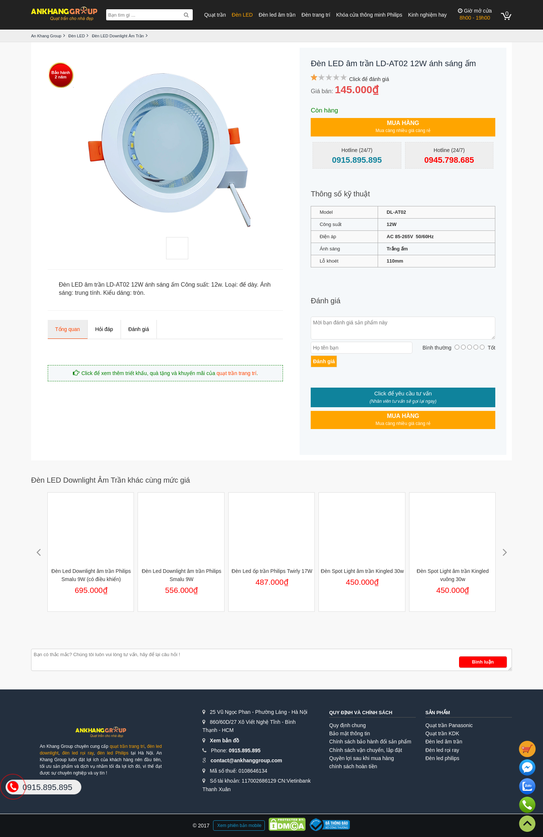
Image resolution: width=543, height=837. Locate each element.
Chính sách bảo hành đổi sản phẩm (370, 742)
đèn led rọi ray (78, 753)
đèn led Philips (112, 753)
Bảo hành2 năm (60, 74)
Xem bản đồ (224, 740)
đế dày (248, 284)
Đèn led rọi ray (442, 750)
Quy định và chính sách (360, 712)
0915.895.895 (245, 750)
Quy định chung (347, 725)
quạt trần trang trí (237, 373)
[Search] (186, 14)
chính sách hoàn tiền (353, 766)
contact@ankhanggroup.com (246, 760)
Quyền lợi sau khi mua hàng (361, 758)
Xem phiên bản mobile (239, 825)
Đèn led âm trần (277, 15)
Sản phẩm (437, 712)
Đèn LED (242, 15)
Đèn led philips (442, 758)
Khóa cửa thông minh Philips (369, 15)
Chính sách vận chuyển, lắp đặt (365, 750)
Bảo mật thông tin (349, 733)
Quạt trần (215, 15)
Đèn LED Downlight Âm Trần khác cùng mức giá (110, 480)
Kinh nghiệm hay (427, 15)
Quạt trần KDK (442, 733)
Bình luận (483, 662)
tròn (138, 293)
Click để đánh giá (369, 79)
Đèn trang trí (315, 15)
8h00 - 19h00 (475, 14)
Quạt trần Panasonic (449, 725)
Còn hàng (324, 110)
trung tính (87, 293)
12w (216, 284)
